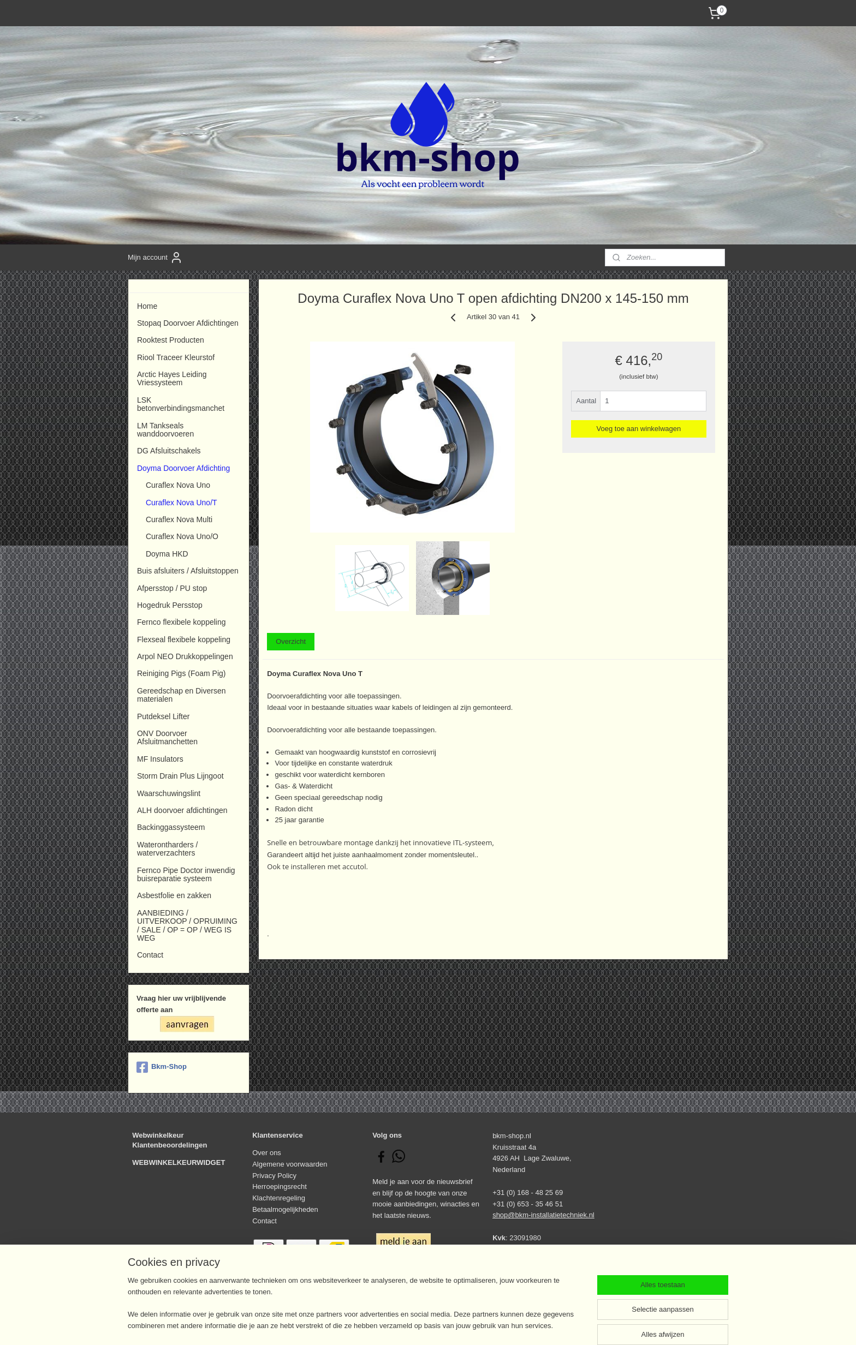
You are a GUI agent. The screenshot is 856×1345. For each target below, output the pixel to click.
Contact (150, 955)
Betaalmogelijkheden (285, 1209)
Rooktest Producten (170, 340)
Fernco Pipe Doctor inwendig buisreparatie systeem (186, 874)
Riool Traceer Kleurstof (176, 357)
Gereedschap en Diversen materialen (181, 694)
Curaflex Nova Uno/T (181, 502)
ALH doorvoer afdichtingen (182, 810)
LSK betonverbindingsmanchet (180, 404)
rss (412, 1325)
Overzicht (291, 641)
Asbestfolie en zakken (174, 895)
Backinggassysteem (171, 827)
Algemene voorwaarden (289, 1164)
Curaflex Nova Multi (179, 519)
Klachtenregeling (278, 1198)
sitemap (392, 1325)
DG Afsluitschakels (169, 450)
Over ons (266, 1153)
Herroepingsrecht (279, 1186)
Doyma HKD (167, 553)
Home (147, 306)
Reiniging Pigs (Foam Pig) (181, 673)
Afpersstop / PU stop (172, 588)
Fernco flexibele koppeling (181, 622)
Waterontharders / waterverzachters (167, 848)
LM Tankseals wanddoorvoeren (165, 429)
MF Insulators (160, 759)
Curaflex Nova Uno (178, 485)
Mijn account (155, 257)
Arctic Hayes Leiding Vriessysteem (171, 378)
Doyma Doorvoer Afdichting (183, 468)
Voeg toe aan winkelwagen (639, 429)
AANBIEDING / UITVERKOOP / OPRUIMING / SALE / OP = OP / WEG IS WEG (187, 925)
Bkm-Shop (161, 1067)
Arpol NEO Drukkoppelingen (185, 656)
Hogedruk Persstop (170, 605)
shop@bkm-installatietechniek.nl (543, 1215)
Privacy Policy (274, 1175)
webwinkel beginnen (448, 1325)
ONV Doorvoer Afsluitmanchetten (167, 737)
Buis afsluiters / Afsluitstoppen (188, 570)
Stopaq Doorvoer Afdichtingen (188, 323)
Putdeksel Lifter (163, 716)
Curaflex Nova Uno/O (182, 536)
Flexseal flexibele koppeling (183, 639)
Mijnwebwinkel (532, 1325)
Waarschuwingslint (168, 793)
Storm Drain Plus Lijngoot (180, 776)
